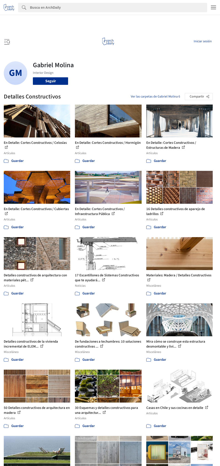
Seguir (50, 81)
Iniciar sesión (203, 41)
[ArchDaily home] (108, 41)
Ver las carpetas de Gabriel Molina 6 (155, 96)
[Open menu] (6, 41)
